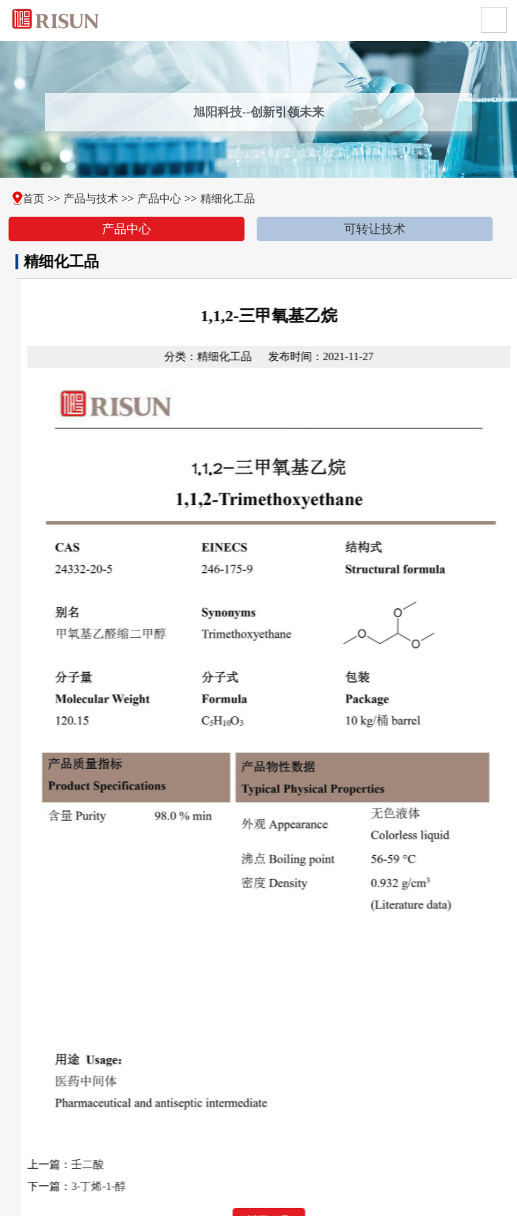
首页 (26, 198)
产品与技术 (83, 198)
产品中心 (152, 198)
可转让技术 (368, 229)
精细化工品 (221, 198)
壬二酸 (101, 1164)
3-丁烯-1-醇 (112, 1186)
